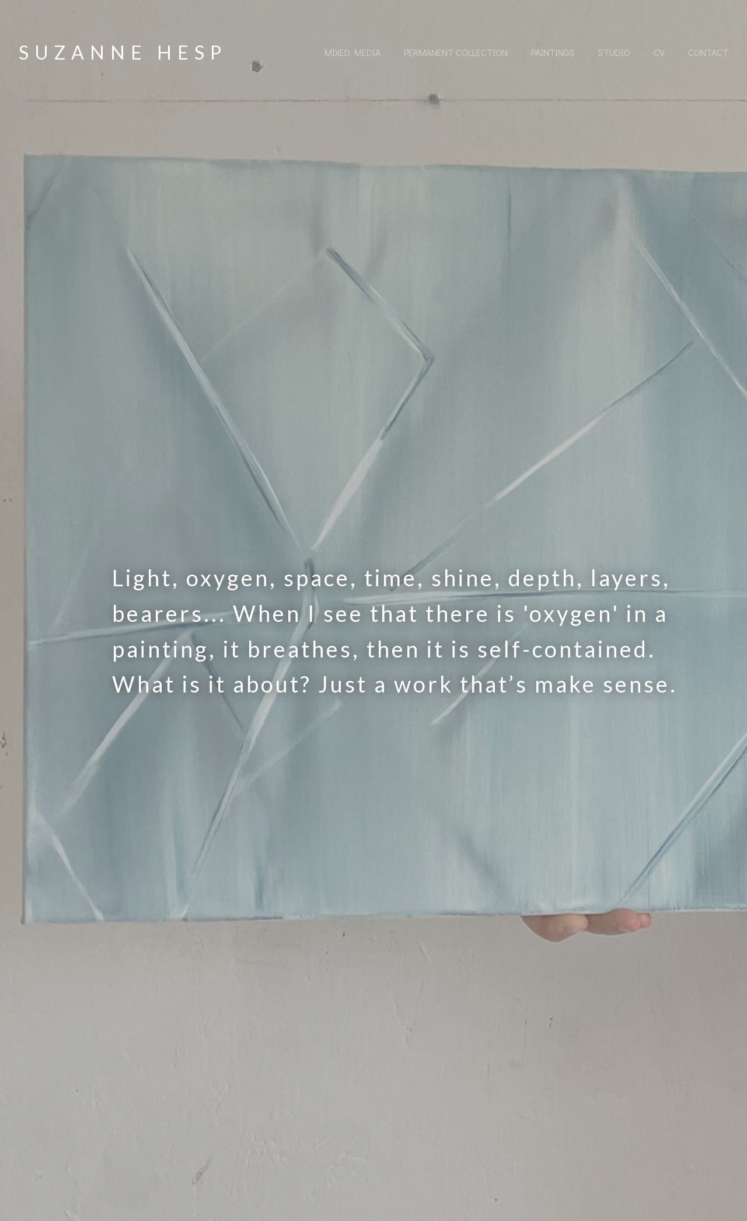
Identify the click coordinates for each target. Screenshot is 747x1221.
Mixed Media (352, 52)
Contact (708, 52)
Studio (614, 52)
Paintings (553, 52)
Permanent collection (456, 52)
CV (659, 52)
